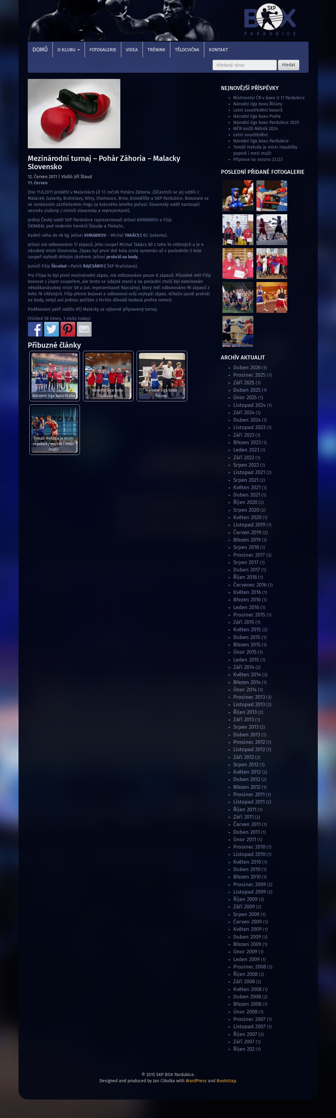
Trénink (156, 49)
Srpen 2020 (246, 510)
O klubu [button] (68, 49)
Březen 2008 (247, 1004)
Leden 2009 (246, 959)
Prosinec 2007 (249, 1019)
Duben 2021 (246, 495)
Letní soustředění (250, 134)
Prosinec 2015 (249, 615)
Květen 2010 (247, 862)
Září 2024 (244, 412)
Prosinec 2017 (249, 555)
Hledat (288, 65)
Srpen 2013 (246, 727)
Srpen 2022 (246, 465)
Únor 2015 (245, 652)
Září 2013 (243, 719)
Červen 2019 (247, 532)
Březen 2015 (247, 644)
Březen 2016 (247, 599)
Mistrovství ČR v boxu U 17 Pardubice (269, 97)
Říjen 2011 (244, 809)
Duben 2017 (246, 570)
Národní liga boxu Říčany (161, 393)
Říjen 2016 (245, 577)
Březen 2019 (247, 540)
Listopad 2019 (249, 525)
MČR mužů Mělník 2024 (255, 128)
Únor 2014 (245, 689)
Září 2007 (244, 1041)
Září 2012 (243, 757)
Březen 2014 (247, 682)
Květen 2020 (247, 517)
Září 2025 (244, 382)
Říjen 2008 (245, 974)
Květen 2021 (247, 487)
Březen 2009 (247, 944)
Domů (40, 49)
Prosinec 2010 (249, 847)
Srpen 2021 (246, 480)
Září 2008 (244, 981)
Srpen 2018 (246, 547)
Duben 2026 (247, 367)
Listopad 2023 (249, 427)
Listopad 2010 (249, 854)
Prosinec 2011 (249, 794)
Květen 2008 (247, 989)
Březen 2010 (247, 877)
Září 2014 (243, 667)
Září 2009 (244, 906)
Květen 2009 (247, 929)
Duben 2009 (247, 937)
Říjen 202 (244, 1049)
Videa (132, 49)
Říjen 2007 (245, 1034)
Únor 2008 (245, 1012)
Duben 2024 (247, 420)
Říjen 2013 (245, 712)
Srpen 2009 (246, 914)
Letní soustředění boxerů (258, 110)
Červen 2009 (247, 922)
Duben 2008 (247, 996)
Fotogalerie (102, 49)
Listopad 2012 (249, 749)
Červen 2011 (247, 824)
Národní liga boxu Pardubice (107, 393)
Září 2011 (243, 817)
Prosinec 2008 (249, 967)
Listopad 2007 (249, 1026)
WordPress (196, 1080)
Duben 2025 (247, 390)
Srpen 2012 (246, 764)
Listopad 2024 (249, 405)
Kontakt (218, 49)
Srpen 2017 (246, 562)
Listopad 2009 (249, 892)
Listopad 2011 (249, 802)
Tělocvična (187, 49)
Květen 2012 (247, 772)
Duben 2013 (246, 734)
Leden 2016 (246, 607)
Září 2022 (243, 457)
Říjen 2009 (245, 899)
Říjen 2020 (245, 502)
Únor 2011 (244, 839)
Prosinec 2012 (249, 742)
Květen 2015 (247, 629)
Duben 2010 (246, 869)
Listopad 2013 (249, 704)
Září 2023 (243, 435)
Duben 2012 (246, 779)
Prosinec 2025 (249, 375)
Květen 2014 (247, 674)
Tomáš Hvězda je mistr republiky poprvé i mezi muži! (53, 444)
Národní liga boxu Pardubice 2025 (266, 122)
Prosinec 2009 (249, 884)
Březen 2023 (247, 442)
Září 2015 (243, 622)
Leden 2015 (246, 660)
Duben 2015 (246, 637)
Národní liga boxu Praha (53, 395)
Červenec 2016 (250, 585)
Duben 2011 (246, 832)
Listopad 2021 (249, 472)
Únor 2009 (245, 951)
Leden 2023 (246, 450)
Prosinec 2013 (249, 697)
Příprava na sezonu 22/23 (258, 159)
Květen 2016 (247, 592)
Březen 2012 (246, 787)
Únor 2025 (245, 397)
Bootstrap (226, 1080)
